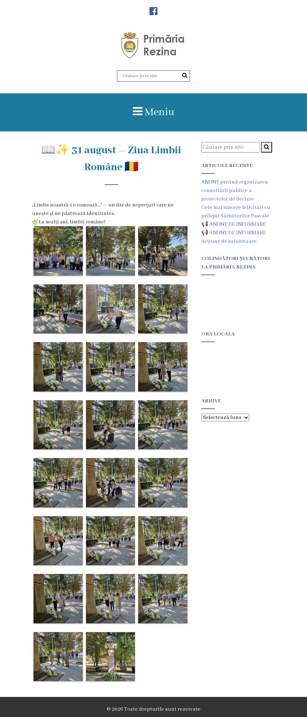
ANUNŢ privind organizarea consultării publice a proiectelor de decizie (234, 190)
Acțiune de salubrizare (229, 241)
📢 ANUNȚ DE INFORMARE (233, 224)
